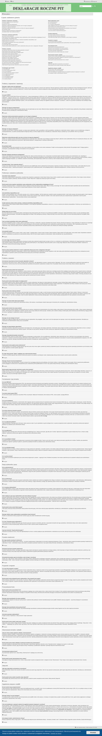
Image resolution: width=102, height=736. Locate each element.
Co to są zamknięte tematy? (7, 77)
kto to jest (24, 706)
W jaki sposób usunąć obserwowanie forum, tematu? (58, 59)
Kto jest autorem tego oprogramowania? (56, 69)
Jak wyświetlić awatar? (6, 43)
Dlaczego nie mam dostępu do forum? (9, 57)
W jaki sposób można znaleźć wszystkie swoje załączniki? (59, 65)
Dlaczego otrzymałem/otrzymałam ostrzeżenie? (11, 59)
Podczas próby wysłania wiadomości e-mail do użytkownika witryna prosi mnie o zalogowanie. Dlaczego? (22, 45)
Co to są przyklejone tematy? (7, 76)
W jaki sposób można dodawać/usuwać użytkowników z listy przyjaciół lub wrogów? (64, 42)
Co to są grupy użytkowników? (54, 24)
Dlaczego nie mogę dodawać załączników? (10, 58)
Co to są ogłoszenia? (6, 75)
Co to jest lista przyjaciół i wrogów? (55, 41)
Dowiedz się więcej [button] (56, 733)
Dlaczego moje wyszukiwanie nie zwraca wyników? (58, 48)
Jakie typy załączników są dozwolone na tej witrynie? (58, 63)
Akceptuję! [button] (93, 732)
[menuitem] (12, 1)
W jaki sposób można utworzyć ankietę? (10, 53)
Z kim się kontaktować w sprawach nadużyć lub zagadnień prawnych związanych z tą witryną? (66, 71)
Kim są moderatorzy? (52, 23)
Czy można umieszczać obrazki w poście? (10, 72)
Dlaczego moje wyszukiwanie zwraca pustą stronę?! (58, 49)
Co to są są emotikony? (6, 71)
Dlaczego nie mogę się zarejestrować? (9, 24)
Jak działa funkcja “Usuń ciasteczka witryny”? (11, 31)
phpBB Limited (39, 688)
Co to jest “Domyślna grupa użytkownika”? (56, 29)
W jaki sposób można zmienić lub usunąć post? (11, 51)
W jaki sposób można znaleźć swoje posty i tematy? (58, 51)
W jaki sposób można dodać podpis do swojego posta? (13, 52)
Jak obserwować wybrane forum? (54, 58)
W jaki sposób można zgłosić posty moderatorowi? (12, 61)
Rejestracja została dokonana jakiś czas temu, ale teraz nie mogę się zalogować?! (18, 28)
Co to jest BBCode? (6, 69)
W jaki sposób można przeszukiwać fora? (56, 46)
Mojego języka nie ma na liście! (8, 40)
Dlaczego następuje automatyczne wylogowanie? (11, 30)
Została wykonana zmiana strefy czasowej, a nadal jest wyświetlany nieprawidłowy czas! (19, 39)
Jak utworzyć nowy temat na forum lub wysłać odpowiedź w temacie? (15, 50)
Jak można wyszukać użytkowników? (55, 50)
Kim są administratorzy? (52, 21)
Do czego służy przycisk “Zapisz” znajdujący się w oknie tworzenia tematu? (16, 62)
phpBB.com (4, 215)
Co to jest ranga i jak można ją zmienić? (10, 44)
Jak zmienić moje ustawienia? (8, 36)
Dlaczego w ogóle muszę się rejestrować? (10, 21)
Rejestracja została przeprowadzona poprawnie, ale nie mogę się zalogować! (17, 25)
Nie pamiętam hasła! (6, 29)
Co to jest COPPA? (6, 23)
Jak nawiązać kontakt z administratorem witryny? (57, 73)
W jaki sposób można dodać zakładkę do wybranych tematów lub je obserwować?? (64, 57)
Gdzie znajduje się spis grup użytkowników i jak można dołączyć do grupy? (62, 25)
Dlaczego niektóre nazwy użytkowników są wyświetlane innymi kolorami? (62, 28)
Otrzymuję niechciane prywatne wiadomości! (56, 36)
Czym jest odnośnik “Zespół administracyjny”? (57, 30)
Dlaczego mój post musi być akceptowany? (10, 63)
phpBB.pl (79, 214)
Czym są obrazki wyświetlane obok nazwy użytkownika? (13, 42)
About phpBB (39, 689)
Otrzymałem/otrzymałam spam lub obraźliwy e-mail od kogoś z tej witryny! (62, 37)
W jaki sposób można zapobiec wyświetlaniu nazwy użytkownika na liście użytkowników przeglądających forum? (24, 37)
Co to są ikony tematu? (6, 78)
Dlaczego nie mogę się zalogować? (9, 26)
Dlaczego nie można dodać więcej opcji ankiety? (11, 54)
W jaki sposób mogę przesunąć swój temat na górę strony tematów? (15, 64)
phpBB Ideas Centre (69, 696)
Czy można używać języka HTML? (9, 70)
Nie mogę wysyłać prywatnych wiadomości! (56, 34)
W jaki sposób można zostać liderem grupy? (56, 26)
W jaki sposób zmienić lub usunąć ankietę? (10, 56)
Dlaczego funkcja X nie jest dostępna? (55, 70)
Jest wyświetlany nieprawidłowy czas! (9, 38)
